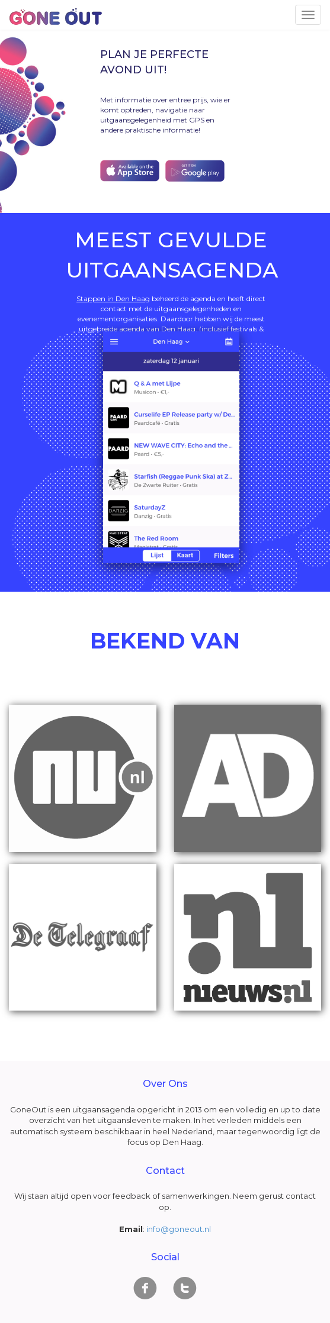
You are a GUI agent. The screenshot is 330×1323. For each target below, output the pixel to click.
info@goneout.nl (178, 1229)
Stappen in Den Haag (113, 298)
